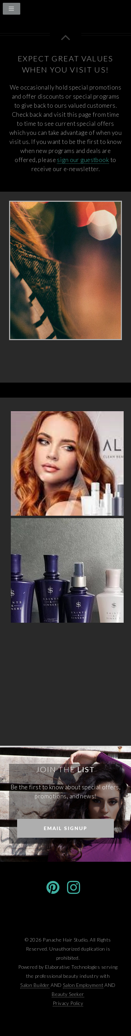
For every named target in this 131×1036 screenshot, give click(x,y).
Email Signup (65, 828)
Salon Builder (35, 985)
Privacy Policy (68, 1003)
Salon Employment (83, 985)
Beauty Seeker (68, 994)
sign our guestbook (83, 159)
